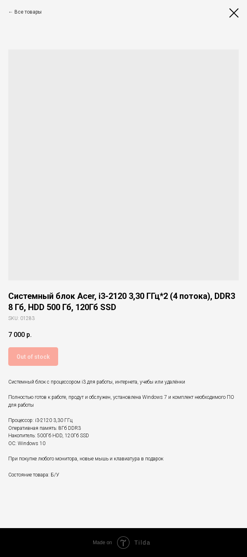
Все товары (28, 12)
